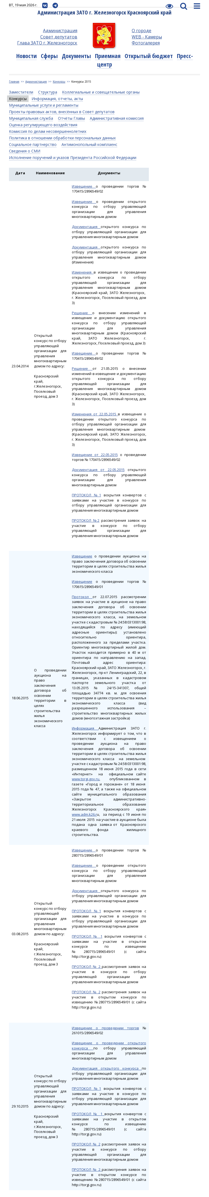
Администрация (60, 31)
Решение (82, 312)
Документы (76, 56)
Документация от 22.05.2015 (98, 469)
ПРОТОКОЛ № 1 (87, 936)
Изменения (83, 272)
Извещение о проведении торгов (105, 1027)
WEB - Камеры (147, 37)
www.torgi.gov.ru (85, 778)
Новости (26, 56)
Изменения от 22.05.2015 (95, 414)
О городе (141, 31)
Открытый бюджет (149, 56)
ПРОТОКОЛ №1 (86, 495)
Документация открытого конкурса (107, 1068)
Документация (86, 226)
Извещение (84, 186)
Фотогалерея (146, 43)
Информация (85, 728)
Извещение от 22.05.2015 (95, 454)
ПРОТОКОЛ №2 (85, 520)
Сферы (49, 56)
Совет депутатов (58, 37)
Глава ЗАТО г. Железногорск (47, 43)
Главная (14, 81)
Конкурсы (59, 81)
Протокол (82, 596)
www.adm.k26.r (84, 814)
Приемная (108, 56)
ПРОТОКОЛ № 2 (87, 966)
